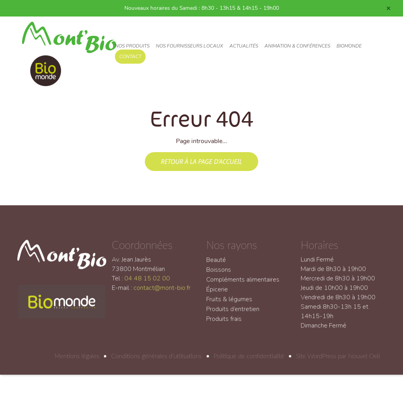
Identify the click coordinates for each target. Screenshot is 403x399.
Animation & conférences (297, 46)
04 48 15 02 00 (147, 282)
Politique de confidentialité (249, 360)
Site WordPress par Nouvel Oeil (338, 360)
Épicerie (217, 293)
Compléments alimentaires (242, 283)
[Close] (388, 8)
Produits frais (224, 323)
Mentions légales (77, 360)
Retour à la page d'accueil (201, 161)
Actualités (243, 46)
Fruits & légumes (229, 303)
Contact (130, 56)
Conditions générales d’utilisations (156, 360)
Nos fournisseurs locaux (189, 46)
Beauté (216, 264)
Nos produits (132, 46)
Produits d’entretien (232, 313)
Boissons (218, 274)
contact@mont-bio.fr (161, 292)
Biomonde (349, 46)
